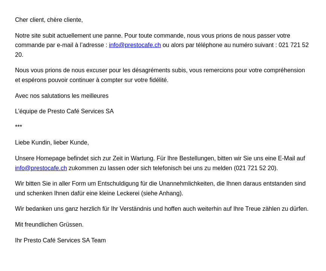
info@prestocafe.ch (135, 45)
